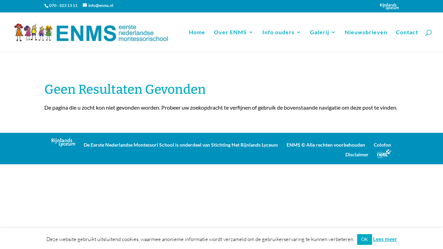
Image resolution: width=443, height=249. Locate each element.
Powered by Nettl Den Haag (384, 153)
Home (197, 32)
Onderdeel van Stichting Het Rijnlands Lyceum (389, 6)
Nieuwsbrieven (366, 32)
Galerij (319, 32)
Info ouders (278, 32)
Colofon (382, 145)
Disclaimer (357, 154)
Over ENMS (230, 32)
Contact (407, 32)
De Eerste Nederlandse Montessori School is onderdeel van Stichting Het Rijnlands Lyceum (181, 145)
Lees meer (385, 239)
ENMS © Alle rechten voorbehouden (326, 145)
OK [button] (364, 239)
